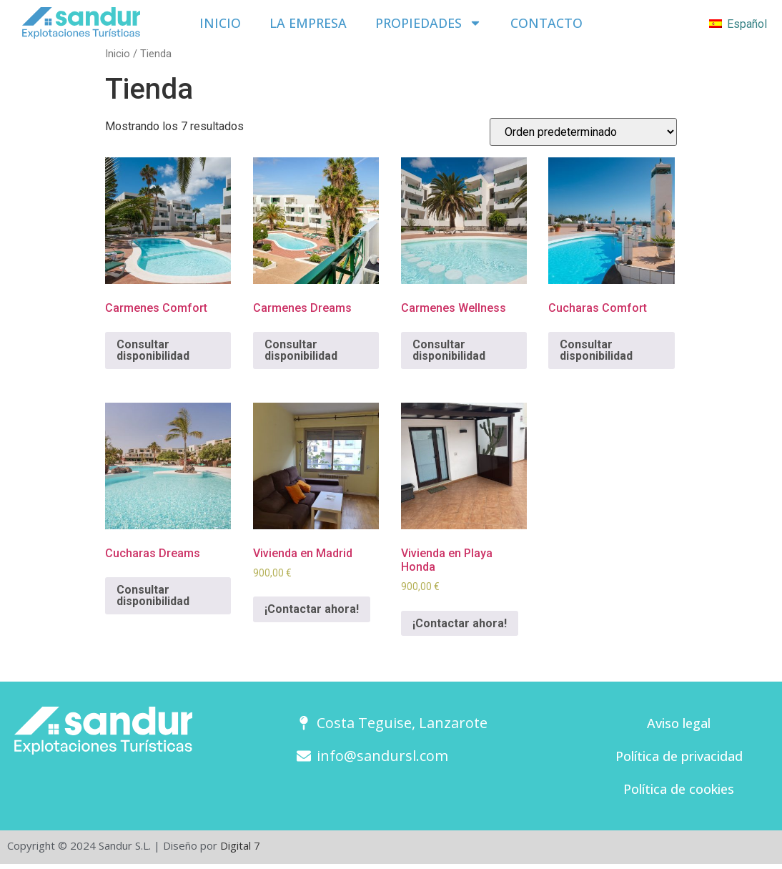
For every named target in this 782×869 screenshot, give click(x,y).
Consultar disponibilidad (153, 350)
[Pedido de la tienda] (583, 132)
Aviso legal (679, 723)
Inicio (221, 22)
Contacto (546, 22)
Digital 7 (240, 845)
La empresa (308, 22)
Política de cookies (678, 788)
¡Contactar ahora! (311, 609)
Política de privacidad (679, 756)
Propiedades (428, 22)
